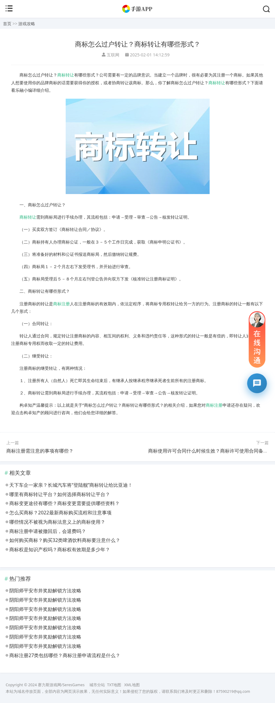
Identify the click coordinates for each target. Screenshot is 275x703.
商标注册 (61, 304)
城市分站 (97, 684)
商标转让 (65, 75)
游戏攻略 (26, 23)
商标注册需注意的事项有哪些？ (39, 450)
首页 (7, 23)
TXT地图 (114, 684)
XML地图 (131, 684)
